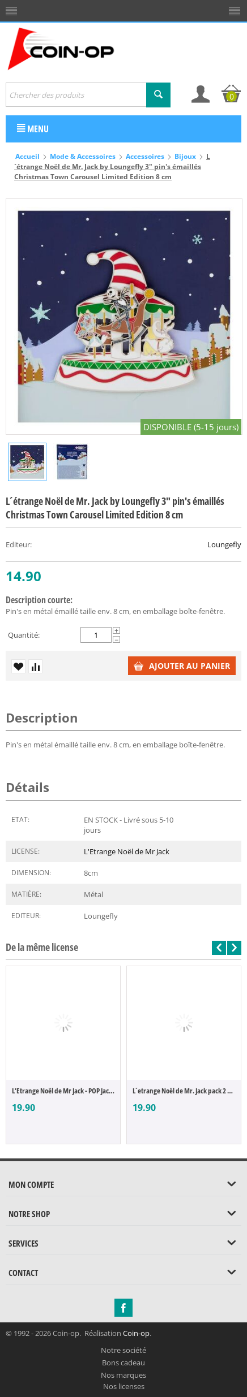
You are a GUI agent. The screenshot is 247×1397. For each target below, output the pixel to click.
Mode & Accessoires (83, 156)
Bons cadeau (123, 1362)
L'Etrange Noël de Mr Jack (126, 851)
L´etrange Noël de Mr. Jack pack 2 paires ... (184, 1090)
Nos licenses (123, 1386)
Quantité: (24, 635)
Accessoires (145, 156)
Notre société (123, 1350)
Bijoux (185, 156)
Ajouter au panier (182, 665)
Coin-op (136, 1333)
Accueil (27, 156)
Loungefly (224, 544)
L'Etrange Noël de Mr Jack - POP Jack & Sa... (63, 1090)
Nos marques (123, 1375)
